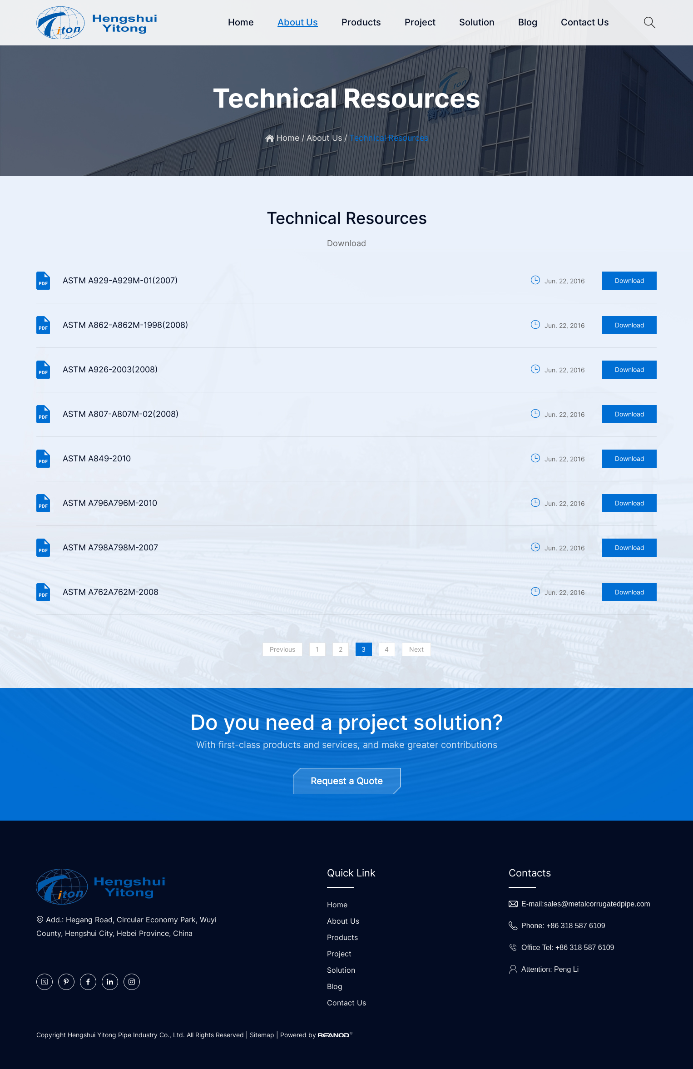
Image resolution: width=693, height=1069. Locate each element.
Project (420, 22)
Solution (477, 22)
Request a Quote (347, 781)
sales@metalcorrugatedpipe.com (597, 904)
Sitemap (262, 1035)
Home (241, 22)
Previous (282, 649)
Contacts (530, 873)
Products (361, 22)
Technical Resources (388, 138)
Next (416, 649)
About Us (297, 22)
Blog (527, 22)
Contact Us (585, 22)
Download (629, 280)
